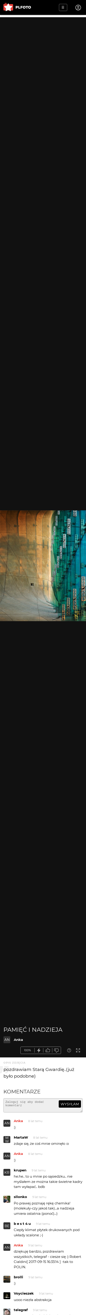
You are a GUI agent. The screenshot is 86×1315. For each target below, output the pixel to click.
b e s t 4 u (22, 1225)
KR (6, 1174)
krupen (20, 1172)
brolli (18, 1279)
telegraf (21, 1312)
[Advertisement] (43, 60)
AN (7, 1039)
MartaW (21, 1139)
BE (7, 1228)
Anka (18, 1039)
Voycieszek (24, 1295)
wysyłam (70, 1104)
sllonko (20, 1199)
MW (7, 1141)
